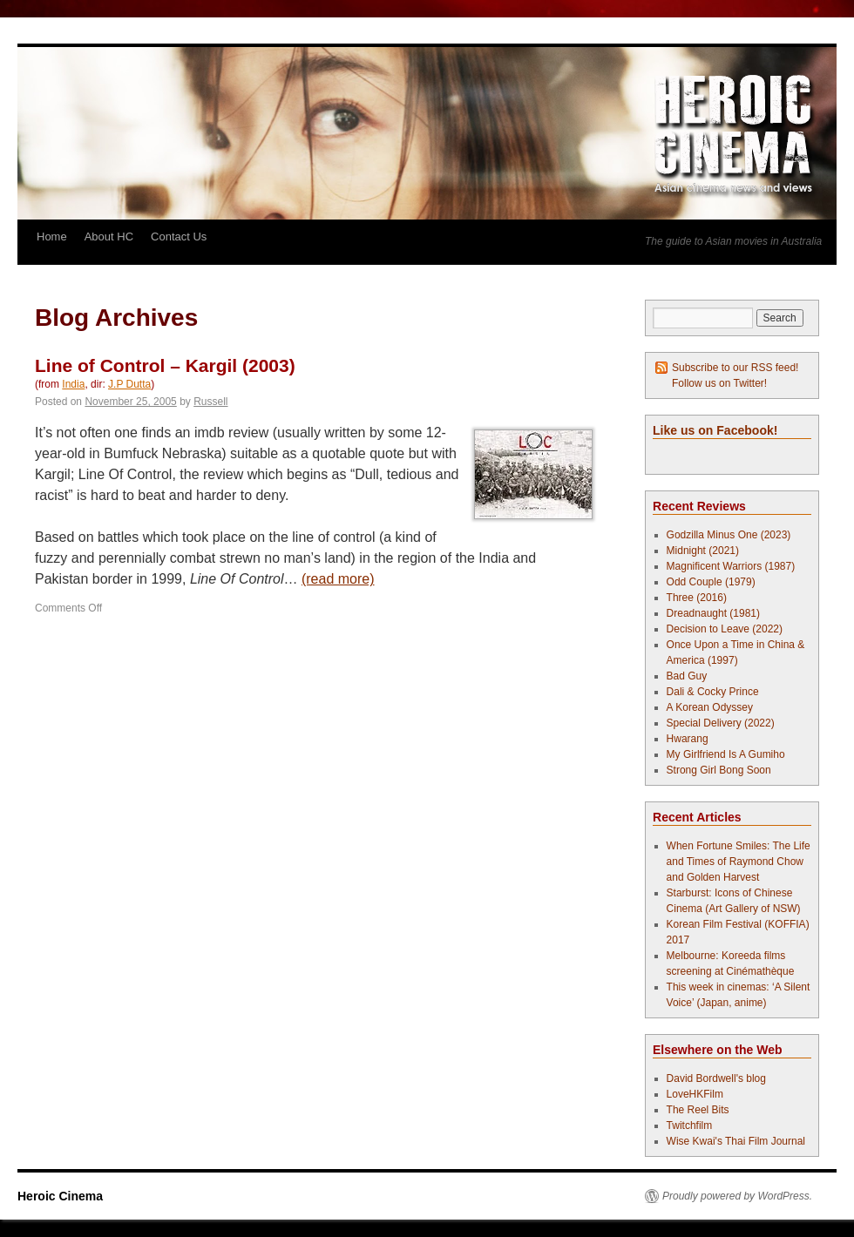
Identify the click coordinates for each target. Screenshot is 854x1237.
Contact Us (179, 236)
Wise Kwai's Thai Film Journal (736, 1141)
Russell (210, 401)
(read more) (338, 578)
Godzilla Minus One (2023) (729, 535)
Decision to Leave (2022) (725, 629)
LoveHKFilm (695, 1094)
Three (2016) (697, 597)
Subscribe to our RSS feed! (735, 368)
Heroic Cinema (60, 1196)
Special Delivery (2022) (721, 723)
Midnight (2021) (703, 550)
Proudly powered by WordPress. (737, 1196)
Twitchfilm (690, 1125)
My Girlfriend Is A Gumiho (726, 754)
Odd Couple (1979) (711, 582)
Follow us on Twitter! (719, 383)
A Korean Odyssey (710, 707)
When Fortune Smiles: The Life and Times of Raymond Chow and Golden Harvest (738, 861)
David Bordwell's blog (716, 1078)
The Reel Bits (698, 1110)
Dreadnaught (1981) (713, 613)
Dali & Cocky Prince (713, 692)
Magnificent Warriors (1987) (731, 566)
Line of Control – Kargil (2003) (165, 365)
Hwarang (687, 739)
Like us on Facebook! (715, 430)
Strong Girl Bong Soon (719, 770)
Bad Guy (687, 676)
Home (52, 236)
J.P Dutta (129, 384)
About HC (109, 236)
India (73, 384)
